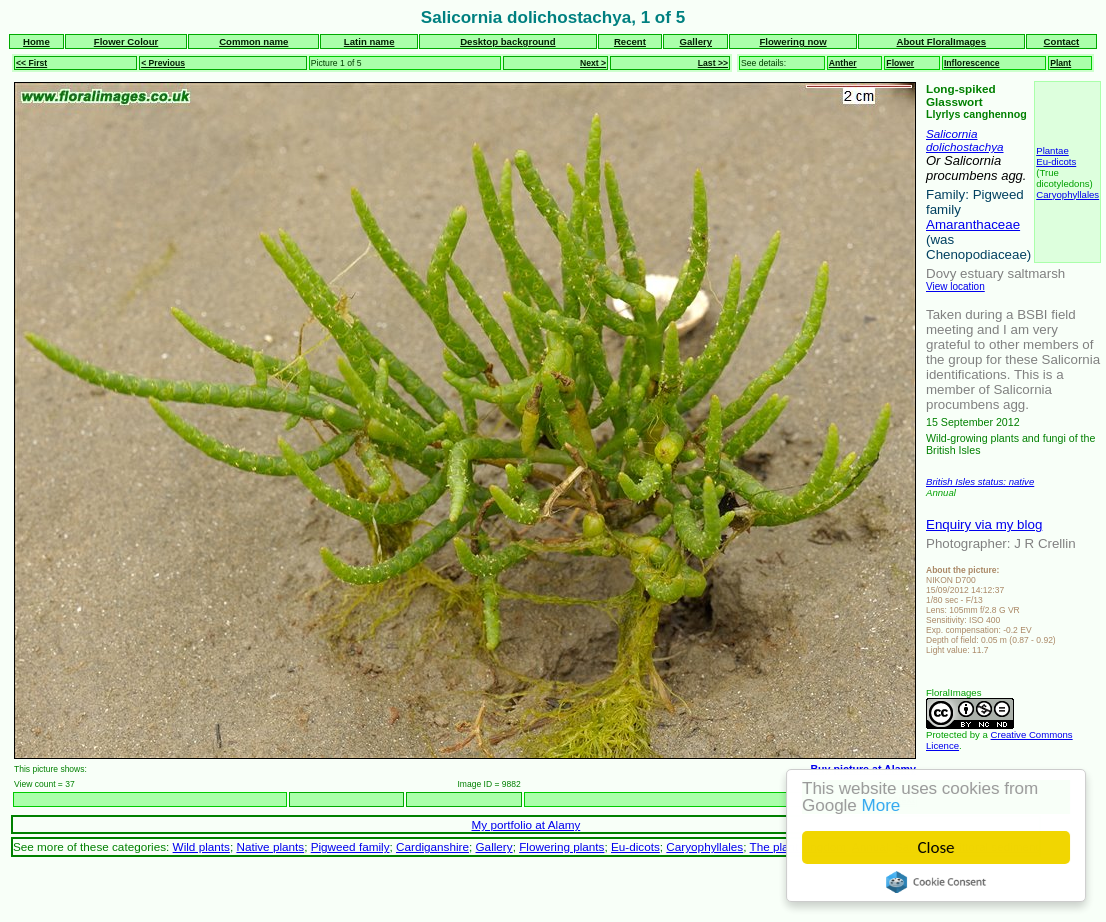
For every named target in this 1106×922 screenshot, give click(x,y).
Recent (630, 41)
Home (36, 41)
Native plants (270, 846)
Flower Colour (126, 41)
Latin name (369, 41)
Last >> (713, 63)
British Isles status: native (980, 481)
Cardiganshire (432, 846)
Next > (593, 63)
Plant (1060, 63)
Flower (900, 63)
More (881, 805)
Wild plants (201, 846)
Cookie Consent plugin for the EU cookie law (936, 882)
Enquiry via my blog (984, 524)
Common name (253, 41)
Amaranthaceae (973, 224)
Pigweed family (350, 846)
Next (904, 799)
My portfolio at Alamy (526, 824)
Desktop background (507, 41)
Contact (1062, 41)
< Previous (163, 63)
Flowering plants (561, 846)
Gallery (696, 41)
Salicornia (951, 133)
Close (936, 847)
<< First (31, 63)
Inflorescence (972, 63)
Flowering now (792, 41)
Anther (843, 63)
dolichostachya (965, 146)
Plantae (1052, 150)
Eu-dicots (1056, 161)
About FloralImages (941, 41)
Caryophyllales (1067, 194)
